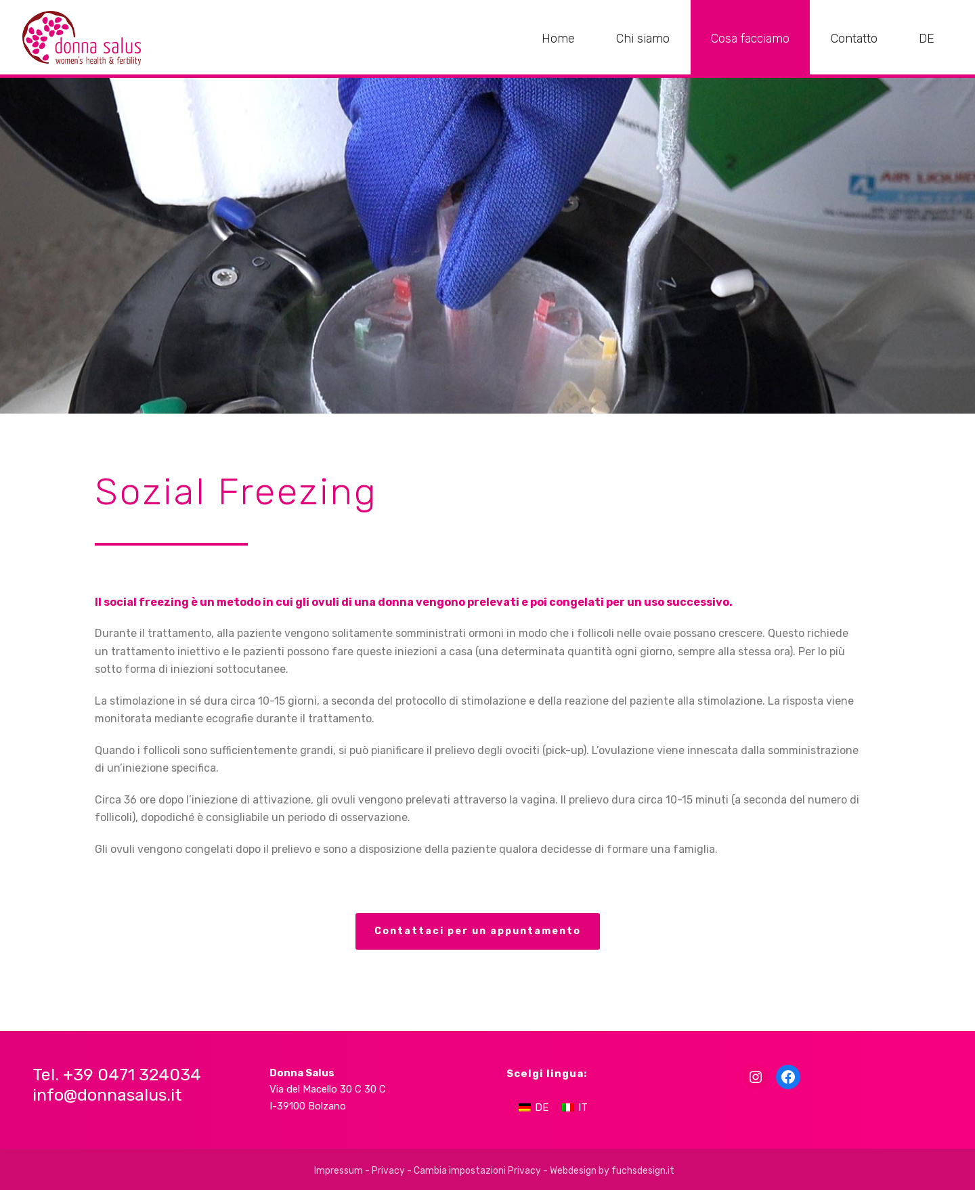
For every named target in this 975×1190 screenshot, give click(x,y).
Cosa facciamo (750, 38)
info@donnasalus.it (107, 1095)
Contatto (854, 38)
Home (558, 38)
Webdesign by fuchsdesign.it (612, 1170)
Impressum (338, 1170)
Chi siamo (643, 38)
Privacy (388, 1170)
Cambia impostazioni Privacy (477, 1170)
